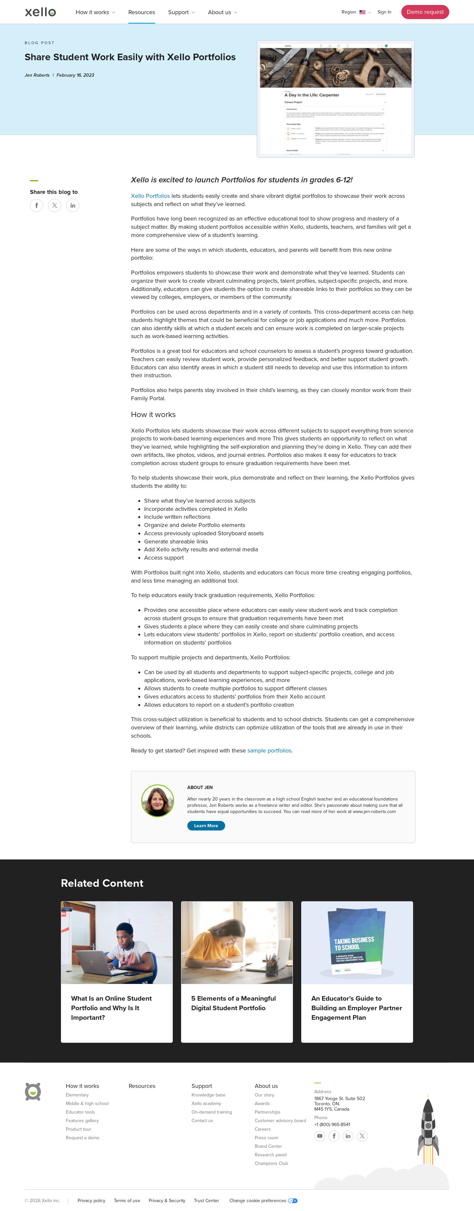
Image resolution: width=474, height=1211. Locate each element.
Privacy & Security (167, 1200)
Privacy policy (91, 1200)
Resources (141, 12)
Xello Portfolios (150, 195)
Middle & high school (87, 1103)
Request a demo (82, 1138)
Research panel (271, 1155)
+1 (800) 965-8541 (332, 1124)
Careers (263, 1129)
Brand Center (268, 1146)
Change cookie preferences (263, 1200)
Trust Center (206, 1200)
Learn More (206, 826)
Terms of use (127, 1200)
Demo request (425, 11)
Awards (262, 1103)
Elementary (77, 1095)
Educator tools (80, 1112)
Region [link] (349, 12)
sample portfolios (269, 750)
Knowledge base (208, 1095)
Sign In (384, 12)
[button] (356, 12)
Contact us (202, 1120)
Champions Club (271, 1163)
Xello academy (206, 1103)
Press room (266, 1138)
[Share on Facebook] (36, 205)
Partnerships (267, 1112)
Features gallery (82, 1120)
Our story (264, 1095)
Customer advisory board (280, 1120)
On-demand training (212, 1112)
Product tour (78, 1129)
